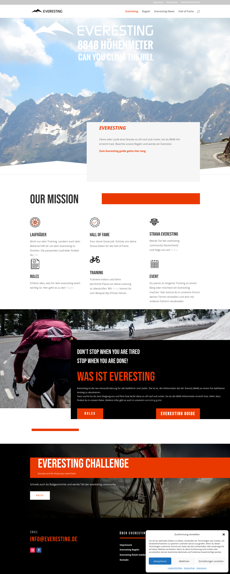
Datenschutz (189, 568)
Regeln (146, 11)
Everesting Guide (178, 413)
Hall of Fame (186, 11)
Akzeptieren (160, 561)
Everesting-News (164, 11)
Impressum (201, 568)
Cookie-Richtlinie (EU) (190, 2)
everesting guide (153, 400)
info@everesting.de (54, 539)
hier (36, 255)
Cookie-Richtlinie (175, 568)
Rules (34, 276)
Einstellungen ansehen (211, 561)
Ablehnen (184, 561)
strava (174, 250)
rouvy (115, 288)
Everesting (131, 11)
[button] (223, 534)
